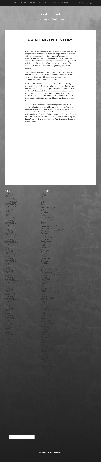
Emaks (43, 260)
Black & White (46, 220)
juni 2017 (8, 266)
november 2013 (11, 334)
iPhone (44, 317)
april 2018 (9, 250)
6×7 (42, 203)
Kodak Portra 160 (47, 320)
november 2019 (11, 220)
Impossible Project (48, 310)
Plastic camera (46, 375)
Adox (43, 206)
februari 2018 (10, 254)
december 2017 (11, 257)
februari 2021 (10, 197)
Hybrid (43, 301)
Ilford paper (45, 307)
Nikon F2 (44, 355)
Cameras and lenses (49, 225)
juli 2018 (8, 246)
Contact (64, 3)
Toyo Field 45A (46, 421)
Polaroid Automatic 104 (50, 379)
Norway (44, 361)
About (23, 3)
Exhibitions (45, 263)
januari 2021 (10, 198)
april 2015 (9, 307)
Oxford (44, 363)
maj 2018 (8, 249)
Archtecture (46, 212)
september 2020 (12, 204)
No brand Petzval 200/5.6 (51, 356)
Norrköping (45, 360)
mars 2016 (9, 290)
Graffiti (43, 290)
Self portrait (45, 398)
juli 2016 (8, 284)
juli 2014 (8, 322)
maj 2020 (9, 211)
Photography (46, 369)
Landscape (45, 333)
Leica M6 (44, 337)
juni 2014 (8, 323)
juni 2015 (8, 304)
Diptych (44, 254)
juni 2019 (8, 228)
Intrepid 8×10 (46, 315)
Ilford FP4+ (45, 303)
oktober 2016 (10, 279)
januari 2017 (10, 274)
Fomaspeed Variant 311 (50, 273)
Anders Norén (54, 455)
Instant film (45, 314)
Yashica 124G (46, 431)
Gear (43, 284)
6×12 (42, 198)
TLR (42, 418)
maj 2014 (8, 325)
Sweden (44, 413)
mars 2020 (9, 214)
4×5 (42, 197)
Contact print (46, 236)
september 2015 (11, 299)
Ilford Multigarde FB (49, 306)
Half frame (45, 295)
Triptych (44, 423)
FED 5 (43, 265)
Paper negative (47, 366)
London (44, 339)
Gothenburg (46, 287)
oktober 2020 (10, 203)
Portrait (44, 383)
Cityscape (44, 233)
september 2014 (11, 318)
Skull (43, 402)
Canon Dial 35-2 (47, 228)
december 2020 (11, 200)
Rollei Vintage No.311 (49, 390)
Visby (43, 426)
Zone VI (44, 434)
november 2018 (11, 239)
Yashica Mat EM (47, 432)
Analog (44, 209)
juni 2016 (8, 285)
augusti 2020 (10, 206)
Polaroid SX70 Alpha (49, 382)
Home (13, 3)
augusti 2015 (10, 301)
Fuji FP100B (45, 279)
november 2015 (11, 296)
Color (43, 235)
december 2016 (11, 276)
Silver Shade (46, 399)
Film (42, 266)
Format (44, 276)
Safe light (44, 394)
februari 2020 (10, 216)
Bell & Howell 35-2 (48, 217)
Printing (44, 385)
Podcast (44, 377)
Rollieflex (44, 391)
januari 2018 (10, 255)
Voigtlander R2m (47, 428)
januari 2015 (10, 312)
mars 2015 (9, 309)
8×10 (43, 204)
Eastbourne (45, 258)
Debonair (44, 247)
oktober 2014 (10, 317)
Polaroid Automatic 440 (50, 380)
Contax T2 (45, 239)
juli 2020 (8, 208)
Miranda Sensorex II (48, 350)
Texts (32, 3)
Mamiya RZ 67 (46, 342)
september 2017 (11, 261)
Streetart (44, 412)
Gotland (44, 288)
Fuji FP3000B (46, 282)
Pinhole (44, 371)
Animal (43, 211)
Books (43, 222)
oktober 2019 (10, 222)
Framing (44, 277)
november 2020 (11, 201)
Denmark (44, 249)
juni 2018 (8, 247)
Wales (43, 429)
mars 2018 (9, 252)
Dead (43, 246)
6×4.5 (43, 200)
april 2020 (9, 212)
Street (43, 410)
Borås (43, 223)
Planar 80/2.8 (46, 374)
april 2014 (9, 326)
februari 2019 (10, 235)
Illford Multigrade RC (49, 309)
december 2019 (11, 219)
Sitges (43, 401)
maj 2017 (8, 268)
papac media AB (79, 3)
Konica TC (45, 328)
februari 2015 (10, 310)
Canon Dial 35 (46, 227)
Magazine (45, 341)
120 (42, 193)
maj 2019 (8, 230)
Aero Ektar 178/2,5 (48, 208)
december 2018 (11, 238)
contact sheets (47, 238)
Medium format (47, 348)
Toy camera (45, 420)
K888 (43, 318)
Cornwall (44, 242)
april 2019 (9, 231)
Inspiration (45, 312)
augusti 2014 (10, 320)
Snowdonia (45, 404)
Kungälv (44, 331)
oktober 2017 (10, 260)
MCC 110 (44, 347)
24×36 (43, 195)
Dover (43, 257)
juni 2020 (9, 209)
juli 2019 (8, 227)
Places (43, 372)
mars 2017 (9, 271)
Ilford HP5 (45, 304)
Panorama (45, 364)
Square (44, 407)
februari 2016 (10, 292)
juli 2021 (8, 193)
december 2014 (11, 314)
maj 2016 (8, 287)
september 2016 (11, 280)
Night (43, 353)
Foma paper (46, 268)
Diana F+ (44, 252)
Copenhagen (46, 241)
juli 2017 (8, 265)
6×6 (42, 201)
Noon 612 (44, 358)
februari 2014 (10, 329)
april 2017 (9, 269)
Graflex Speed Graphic (50, 292)
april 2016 (9, 288)
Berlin (43, 219)
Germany (44, 285)
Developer (45, 250)
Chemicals (45, 231)
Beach (43, 216)
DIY (42, 255)
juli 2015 (8, 303)
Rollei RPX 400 (47, 388)
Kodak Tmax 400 (47, 323)
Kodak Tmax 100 (47, 322)
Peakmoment (50, 14)
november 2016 (11, 277)
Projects (43, 3)
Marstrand (45, 345)
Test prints (45, 417)
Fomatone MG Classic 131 (50, 274)
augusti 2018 (10, 244)
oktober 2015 (10, 298)
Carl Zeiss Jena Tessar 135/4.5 (52, 230)
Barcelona (45, 214)
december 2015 (11, 295)
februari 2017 (10, 273)
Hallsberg (45, 296)
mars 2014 (9, 328)
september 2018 (11, 242)
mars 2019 (9, 233)
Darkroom (45, 244)
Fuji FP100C (45, 280)
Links (54, 3)
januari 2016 (10, 293)
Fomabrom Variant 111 (49, 269)
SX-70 (43, 415)
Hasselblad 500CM (48, 298)
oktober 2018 (10, 241)
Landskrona (45, 334)
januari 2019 (10, 236)
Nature (44, 352)
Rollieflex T (45, 393)
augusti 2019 (10, 225)
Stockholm (45, 409)
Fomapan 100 (46, 271)
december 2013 (11, 333)
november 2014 (11, 315)
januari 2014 (10, 331)
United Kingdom (47, 424)
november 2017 (11, 258)
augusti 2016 (10, 282)
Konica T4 (45, 326)
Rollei (43, 386)
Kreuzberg (45, 329)
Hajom (43, 293)
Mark (43, 344)
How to (44, 299)
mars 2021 (9, 195)
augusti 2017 (10, 263)
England (44, 261)
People (44, 367)
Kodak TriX (45, 325)
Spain (43, 405)
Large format (46, 336)
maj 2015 (8, 306)
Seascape (44, 396)
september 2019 (11, 223)
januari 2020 (10, 217)
